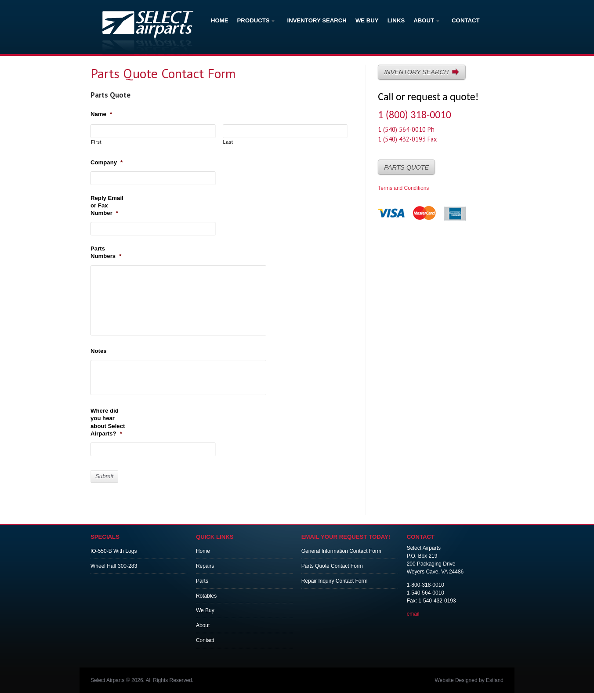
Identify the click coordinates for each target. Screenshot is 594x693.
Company (107, 162)
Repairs (205, 566)
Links (396, 20)
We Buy (367, 20)
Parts (202, 581)
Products (256, 21)
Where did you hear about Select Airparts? (108, 421)
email (413, 614)
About (427, 21)
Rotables (206, 596)
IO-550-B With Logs (114, 551)
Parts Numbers (106, 252)
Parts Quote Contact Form (332, 566)
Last (228, 142)
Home (219, 20)
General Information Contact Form (341, 551)
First (96, 142)
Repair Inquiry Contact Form (334, 581)
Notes (99, 351)
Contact (465, 20)
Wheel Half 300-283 (114, 566)
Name (101, 114)
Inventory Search (317, 20)
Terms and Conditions (403, 188)
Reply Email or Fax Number (107, 205)
